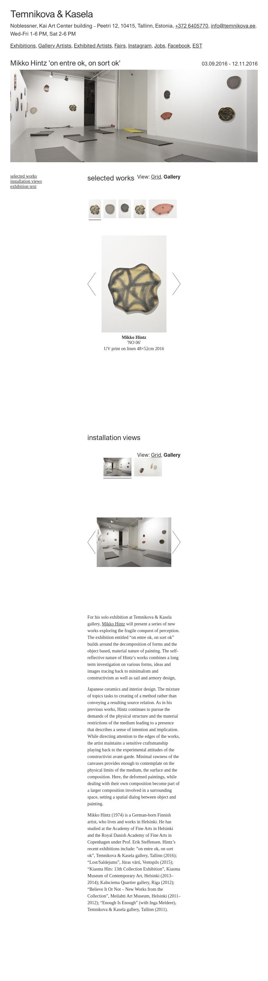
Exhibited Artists (93, 46)
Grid (156, 177)
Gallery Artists (54, 46)
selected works (23, 176)
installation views (26, 181)
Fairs (120, 46)
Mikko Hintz (113, 624)
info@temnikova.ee (233, 26)
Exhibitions (23, 46)
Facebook (179, 46)
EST (197, 46)
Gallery (172, 177)
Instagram (140, 46)
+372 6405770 (191, 26)
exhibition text (23, 186)
